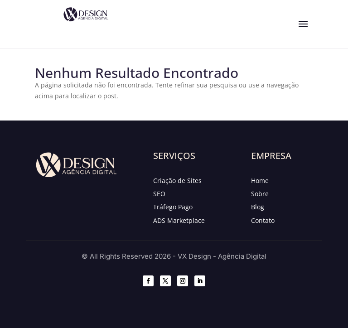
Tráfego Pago (173, 207)
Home (260, 180)
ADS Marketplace (179, 220)
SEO (159, 193)
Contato (263, 220)
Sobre (260, 193)
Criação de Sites (177, 180)
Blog (257, 207)
